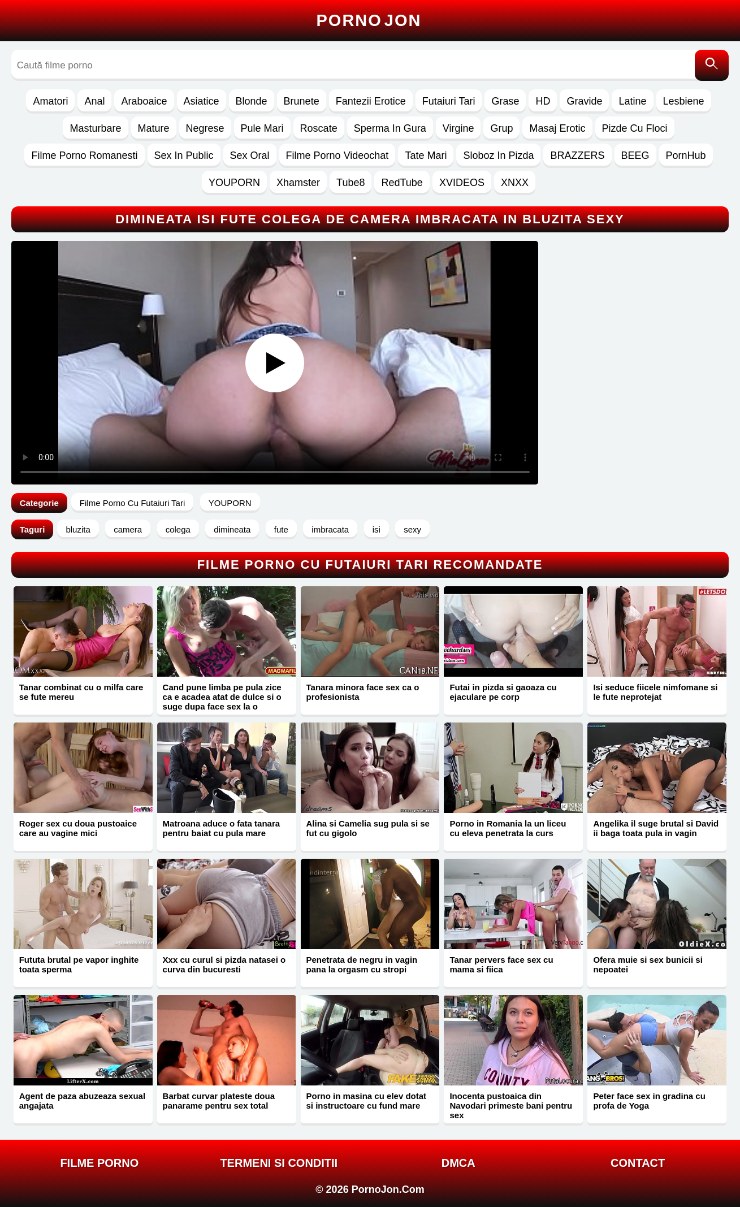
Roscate (318, 128)
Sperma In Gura (390, 128)
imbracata (330, 529)
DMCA (458, 1163)
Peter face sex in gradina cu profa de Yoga (649, 1100)
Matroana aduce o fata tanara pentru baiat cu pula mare (221, 828)
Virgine (458, 128)
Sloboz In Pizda (498, 155)
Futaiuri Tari (448, 101)
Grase (505, 101)
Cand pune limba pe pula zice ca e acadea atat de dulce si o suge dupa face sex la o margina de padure (222, 701)
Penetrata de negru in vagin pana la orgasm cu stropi (362, 964)
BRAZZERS (577, 155)
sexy (412, 529)
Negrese (205, 128)
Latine (632, 101)
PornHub (686, 155)
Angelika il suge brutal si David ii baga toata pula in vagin (656, 828)
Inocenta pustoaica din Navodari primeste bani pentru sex (510, 1105)
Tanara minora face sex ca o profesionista (362, 692)
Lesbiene (683, 101)
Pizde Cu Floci (635, 128)
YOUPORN (234, 182)
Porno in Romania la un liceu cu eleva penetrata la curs (507, 828)
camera (128, 529)
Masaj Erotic (557, 128)
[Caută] (712, 65)
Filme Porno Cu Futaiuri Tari (132, 503)
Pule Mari (262, 128)
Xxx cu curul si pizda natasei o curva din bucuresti (224, 964)
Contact (638, 1163)
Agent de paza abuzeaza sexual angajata (82, 1100)
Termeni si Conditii (278, 1163)
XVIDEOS (461, 182)
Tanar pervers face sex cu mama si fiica (501, 964)
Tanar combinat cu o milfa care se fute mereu (81, 692)
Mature (154, 128)
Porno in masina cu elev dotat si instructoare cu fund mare (366, 1100)
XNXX (515, 182)
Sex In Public (184, 155)
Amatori (50, 101)
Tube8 (350, 182)
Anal (94, 101)
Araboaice (144, 101)
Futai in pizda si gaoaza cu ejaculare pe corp (502, 692)
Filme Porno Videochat (337, 155)
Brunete (301, 101)
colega (178, 529)
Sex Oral (250, 155)
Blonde (251, 101)
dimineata (232, 529)
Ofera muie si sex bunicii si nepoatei (647, 964)
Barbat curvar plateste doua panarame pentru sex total (219, 1100)
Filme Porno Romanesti (84, 155)
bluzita (78, 529)
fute (281, 529)
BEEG (635, 155)
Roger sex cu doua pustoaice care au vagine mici (78, 828)
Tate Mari (426, 155)
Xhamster (298, 182)
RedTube (401, 182)
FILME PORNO (99, 1163)
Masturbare (95, 128)
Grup (501, 128)
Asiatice (201, 101)
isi (376, 529)
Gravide (584, 101)
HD (542, 101)
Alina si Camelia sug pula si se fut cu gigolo (368, 828)
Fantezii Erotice (371, 101)
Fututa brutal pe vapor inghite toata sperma (79, 964)
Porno (369, 20)
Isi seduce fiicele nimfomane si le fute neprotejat (655, 692)
